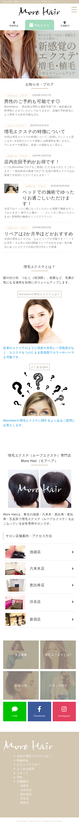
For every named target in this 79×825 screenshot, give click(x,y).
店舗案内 (22, 781)
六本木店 (26, 790)
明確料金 (22, 760)
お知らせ (21, 685)
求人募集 (21, 654)
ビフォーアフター (28, 764)
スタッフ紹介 (58, 685)
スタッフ (22, 773)
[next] (76, 54)
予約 (20, 777)
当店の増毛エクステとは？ (34, 756)
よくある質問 (25, 768)
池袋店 (24, 785)
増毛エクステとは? (58, 654)
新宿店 (24, 802)
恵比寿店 (26, 794)
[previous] (2, 54)
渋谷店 (24, 798)
